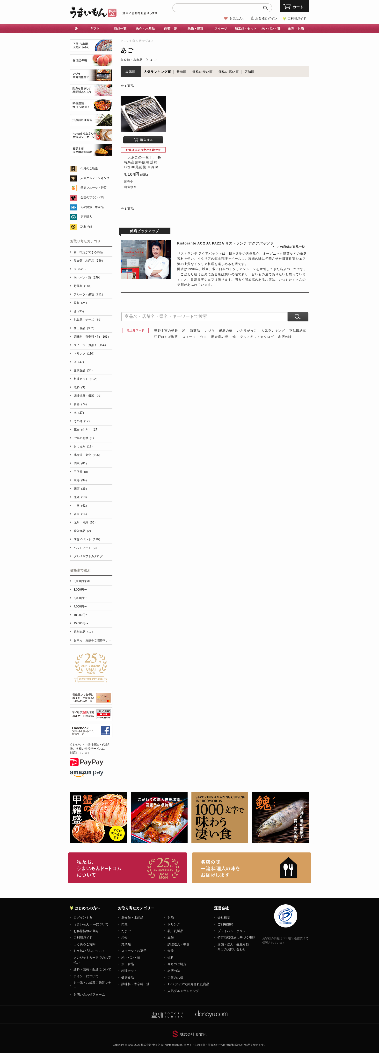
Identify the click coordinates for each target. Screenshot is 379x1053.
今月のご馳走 (89, 168)
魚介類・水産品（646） (89, 260)
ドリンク (174, 924)
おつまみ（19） (84, 446)
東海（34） (81, 480)
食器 (171, 951)
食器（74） (81, 404)
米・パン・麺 (271, 28)
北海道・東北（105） (88, 455)
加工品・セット (246, 28)
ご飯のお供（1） (85, 438)
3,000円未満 (82, 581)
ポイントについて (86, 976)
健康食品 (127, 977)
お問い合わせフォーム (89, 994)
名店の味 (285, 337)
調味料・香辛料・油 (135, 984)
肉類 (124, 924)
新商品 (195, 330)
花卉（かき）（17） (87, 429)
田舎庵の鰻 (219, 337)
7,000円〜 (80, 606)
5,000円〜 (80, 598)
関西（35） (81, 488)
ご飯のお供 (175, 977)
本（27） (80, 412)
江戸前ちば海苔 (166, 337)
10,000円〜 (81, 615)
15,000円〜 (81, 623)
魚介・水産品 (145, 28)
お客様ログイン (266, 18)
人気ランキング (273, 330)
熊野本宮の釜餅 (166, 330)
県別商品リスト (84, 632)
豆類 (171, 937)
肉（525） (80, 269)
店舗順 (249, 72)
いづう (209, 330)
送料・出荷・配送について (92, 969)
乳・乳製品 (175, 931)
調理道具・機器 (179, 944)
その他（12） (82, 421)
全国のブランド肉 (92, 197)
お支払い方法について (89, 951)
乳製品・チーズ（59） (88, 319)
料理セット (129, 971)
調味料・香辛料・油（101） (92, 336)
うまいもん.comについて (91, 924)
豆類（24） (81, 303)
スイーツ (220, 28)
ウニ (203, 337)
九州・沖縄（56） (85, 522)
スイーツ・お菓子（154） (91, 345)
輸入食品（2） (83, 531)
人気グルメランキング (94, 178)
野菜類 (126, 944)
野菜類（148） (83, 286)
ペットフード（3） (86, 548)
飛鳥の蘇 (226, 330)
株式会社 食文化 (193, 1034)
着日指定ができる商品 (88, 252)
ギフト (95, 28)
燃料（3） (80, 387)
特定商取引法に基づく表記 (236, 937)
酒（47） (80, 362)
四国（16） (81, 514)
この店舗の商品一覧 (291, 247)
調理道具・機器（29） (88, 395)
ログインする (82, 917)
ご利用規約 (225, 924)
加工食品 (127, 964)
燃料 (171, 957)
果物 (124, 937)
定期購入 (86, 216)
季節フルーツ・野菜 (93, 187)
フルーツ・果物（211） (89, 294)
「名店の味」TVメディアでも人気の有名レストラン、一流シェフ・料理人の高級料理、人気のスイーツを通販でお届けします (251, 867)
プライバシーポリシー (233, 931)
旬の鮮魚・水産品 (92, 207)
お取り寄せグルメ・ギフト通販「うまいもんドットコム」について (127, 867)
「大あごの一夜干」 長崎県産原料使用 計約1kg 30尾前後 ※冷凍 (142, 162)
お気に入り (237, 18)
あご (153, 60)
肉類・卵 (170, 28)
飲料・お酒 (296, 28)
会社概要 (224, 917)
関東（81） (81, 463)
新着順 (181, 72)
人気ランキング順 (157, 72)
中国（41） (81, 505)
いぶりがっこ (247, 330)
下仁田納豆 (297, 330)
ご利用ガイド (296, 18)
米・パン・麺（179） (88, 277)
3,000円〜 (80, 589)
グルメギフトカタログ (257, 337)
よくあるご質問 (84, 944)
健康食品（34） (84, 370)
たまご (126, 931)
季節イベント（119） (88, 539)
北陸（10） (81, 497)
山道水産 (130, 187)
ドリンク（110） (85, 353)
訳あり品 (86, 226)
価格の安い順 (202, 72)
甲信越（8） (82, 472)
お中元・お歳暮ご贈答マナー (92, 640)
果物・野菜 (195, 28)
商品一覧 (120, 28)
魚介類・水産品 (132, 60)
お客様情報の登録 (86, 931)
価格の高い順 (229, 72)
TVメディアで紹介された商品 (188, 984)
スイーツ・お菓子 (133, 951)
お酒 (171, 917)
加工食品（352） (85, 328)
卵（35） (80, 311)
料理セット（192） (86, 379)
